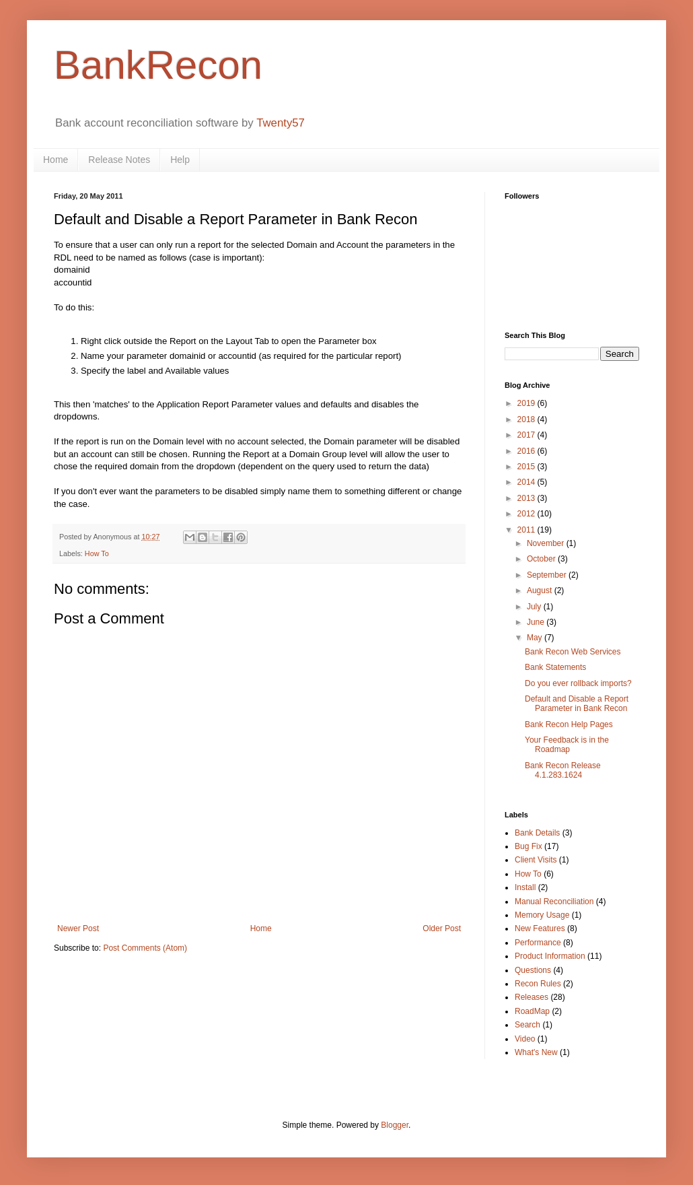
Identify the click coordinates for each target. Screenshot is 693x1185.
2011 (527, 530)
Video (525, 1039)
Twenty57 (280, 122)
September (548, 575)
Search (527, 1024)
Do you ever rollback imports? (578, 683)
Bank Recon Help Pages (569, 724)
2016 (527, 451)
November (547, 543)
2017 (527, 435)
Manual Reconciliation (554, 901)
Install (525, 887)
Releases (531, 997)
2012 (527, 513)
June (536, 622)
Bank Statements (555, 667)
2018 (527, 419)
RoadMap (532, 1011)
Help (180, 159)
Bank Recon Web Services (573, 651)
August (540, 590)
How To (97, 553)
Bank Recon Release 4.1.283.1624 (563, 770)
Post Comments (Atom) (145, 948)
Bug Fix (528, 846)
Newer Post (78, 928)
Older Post (442, 928)
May (535, 637)
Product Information (550, 956)
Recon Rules (538, 983)
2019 (527, 403)
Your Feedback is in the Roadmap (567, 744)
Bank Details (537, 833)
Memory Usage (542, 915)
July (535, 606)
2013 (527, 498)
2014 (527, 482)
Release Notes (119, 159)
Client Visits (535, 860)
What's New (536, 1052)
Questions (533, 970)
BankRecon (158, 65)
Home (55, 159)
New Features (540, 928)
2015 (527, 466)
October (542, 559)
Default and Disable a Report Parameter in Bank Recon (576, 703)
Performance (538, 942)
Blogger (394, 1125)
